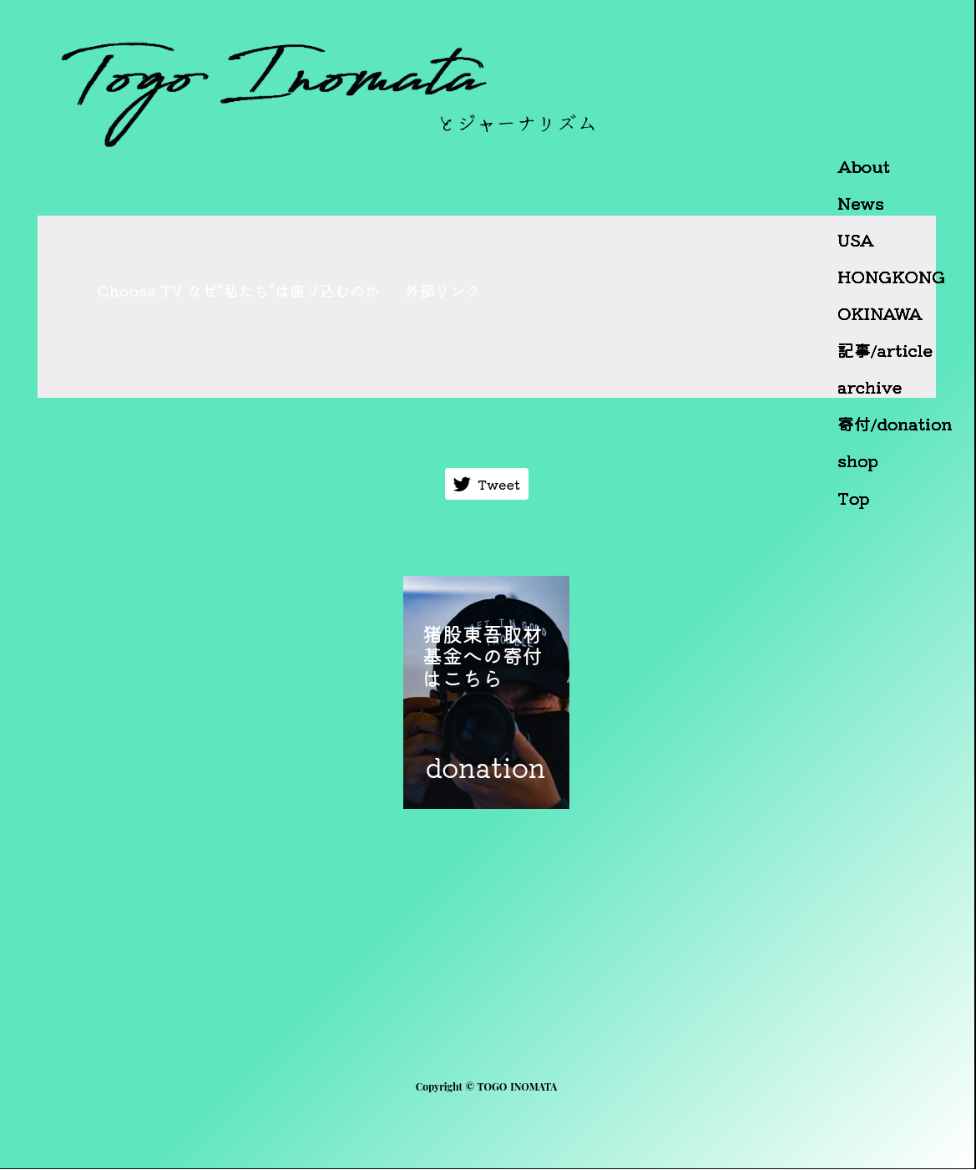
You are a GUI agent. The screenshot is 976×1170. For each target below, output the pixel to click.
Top (853, 498)
